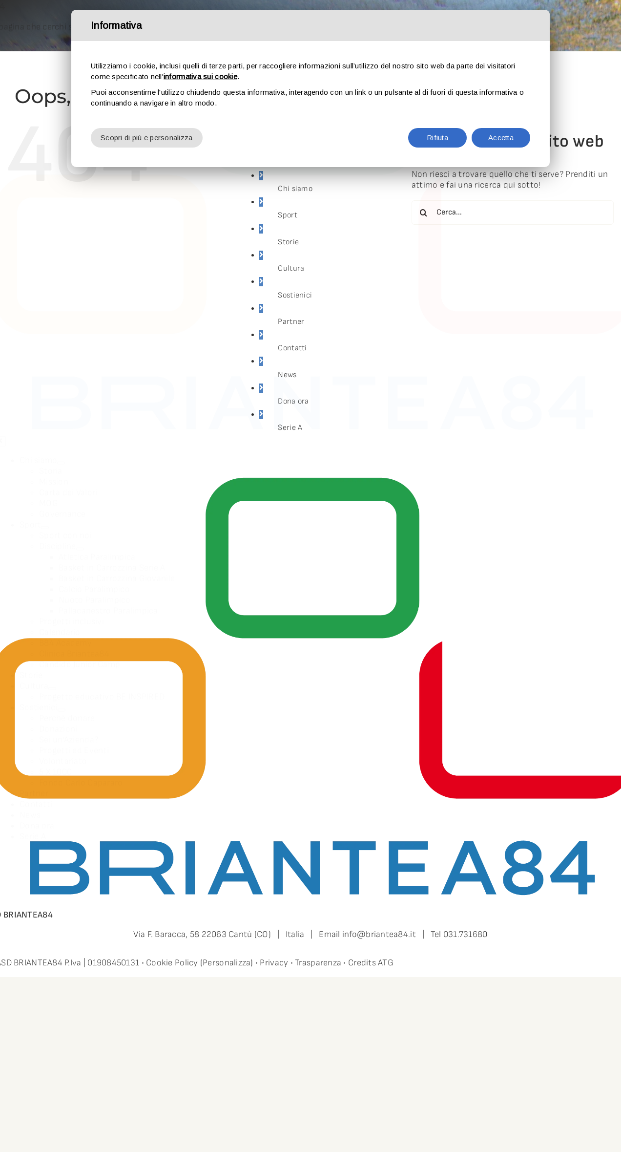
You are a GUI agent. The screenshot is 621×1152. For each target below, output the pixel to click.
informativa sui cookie (200, 76)
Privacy (274, 963)
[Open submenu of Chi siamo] (61, 456)
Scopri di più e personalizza (147, 137)
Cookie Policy (172, 963)
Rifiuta (437, 137)
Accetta (501, 137)
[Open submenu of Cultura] (52, 682)
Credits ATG (370, 963)
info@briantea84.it (379, 934)
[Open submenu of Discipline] (80, 542)
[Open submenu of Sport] (45, 521)
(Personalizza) (226, 963)
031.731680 (465, 934)
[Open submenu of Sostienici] (61, 704)
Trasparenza (318, 963)
